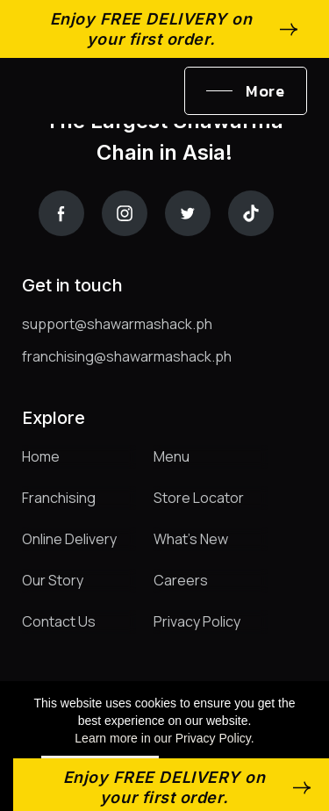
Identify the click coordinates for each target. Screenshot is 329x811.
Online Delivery (69, 539)
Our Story (52, 580)
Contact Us (59, 621)
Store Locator (199, 497)
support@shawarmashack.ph (117, 324)
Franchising (59, 497)
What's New (191, 539)
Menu (172, 456)
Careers (181, 580)
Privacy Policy (197, 621)
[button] (245, 91)
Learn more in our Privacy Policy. (164, 738)
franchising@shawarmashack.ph (127, 356)
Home (41, 456)
